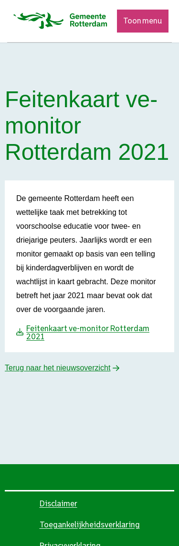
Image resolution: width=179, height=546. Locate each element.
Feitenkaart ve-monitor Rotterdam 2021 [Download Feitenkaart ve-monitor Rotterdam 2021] (87, 332)
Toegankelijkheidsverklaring (90, 525)
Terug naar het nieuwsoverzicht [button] (57, 368)
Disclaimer (58, 504)
